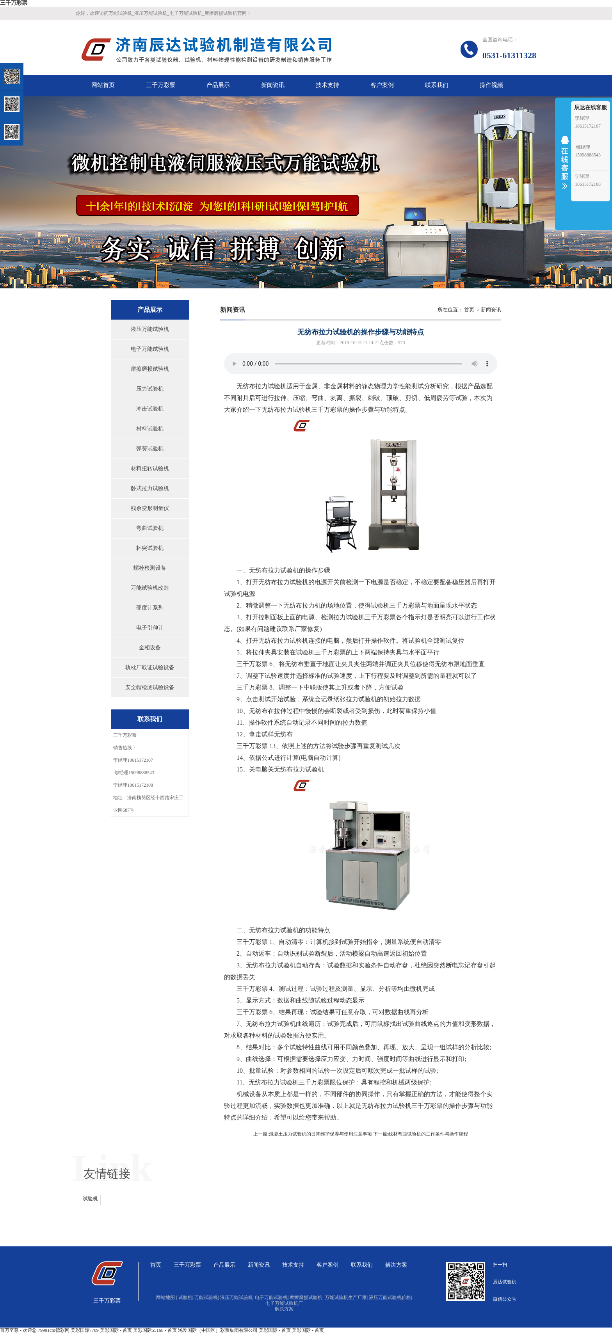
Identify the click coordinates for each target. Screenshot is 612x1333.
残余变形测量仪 (150, 508)
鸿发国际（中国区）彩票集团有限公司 (218, 1330)
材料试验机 (150, 429)
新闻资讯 (491, 310)
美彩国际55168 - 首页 (155, 1330)
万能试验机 (206, 1297)
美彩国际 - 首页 (116, 1330)
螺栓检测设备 (149, 568)
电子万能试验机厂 (284, 1303)
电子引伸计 (150, 628)
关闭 (39, 46)
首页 (469, 310)
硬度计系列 (150, 608)
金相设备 (150, 648)
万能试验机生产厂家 (346, 1297)
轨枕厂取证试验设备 (149, 667)
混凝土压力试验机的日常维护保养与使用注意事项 (320, 1134)
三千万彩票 (13, 3)
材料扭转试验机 (150, 468)
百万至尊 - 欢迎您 (18, 1330)
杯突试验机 (150, 548)
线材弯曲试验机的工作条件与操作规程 (428, 1134)
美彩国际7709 (85, 1330)
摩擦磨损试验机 (150, 369)
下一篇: (380, 1134)
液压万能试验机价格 (390, 1297)
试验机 (277, 386)
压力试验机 (150, 389)
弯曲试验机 (150, 528)
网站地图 (166, 1297)
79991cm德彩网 (53, 1330)
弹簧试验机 (150, 448)
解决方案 (284, 1309)
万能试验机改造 (150, 588)
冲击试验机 (150, 409)
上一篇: (261, 1134)
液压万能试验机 (150, 329)
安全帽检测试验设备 (149, 687)
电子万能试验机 (150, 349)
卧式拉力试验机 (150, 488)
